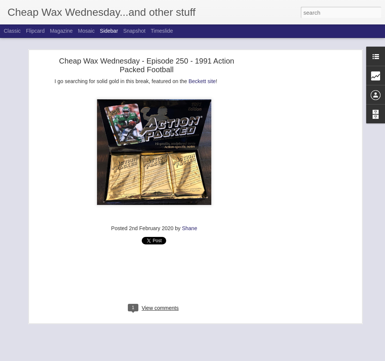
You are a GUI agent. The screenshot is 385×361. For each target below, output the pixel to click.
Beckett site (201, 81)
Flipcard (35, 31)
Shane (189, 228)
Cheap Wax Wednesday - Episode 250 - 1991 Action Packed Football (146, 64)
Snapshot (134, 31)
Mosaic (86, 31)
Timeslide (162, 31)
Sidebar (109, 31)
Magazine (61, 31)
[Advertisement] (295, 178)
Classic (12, 31)
